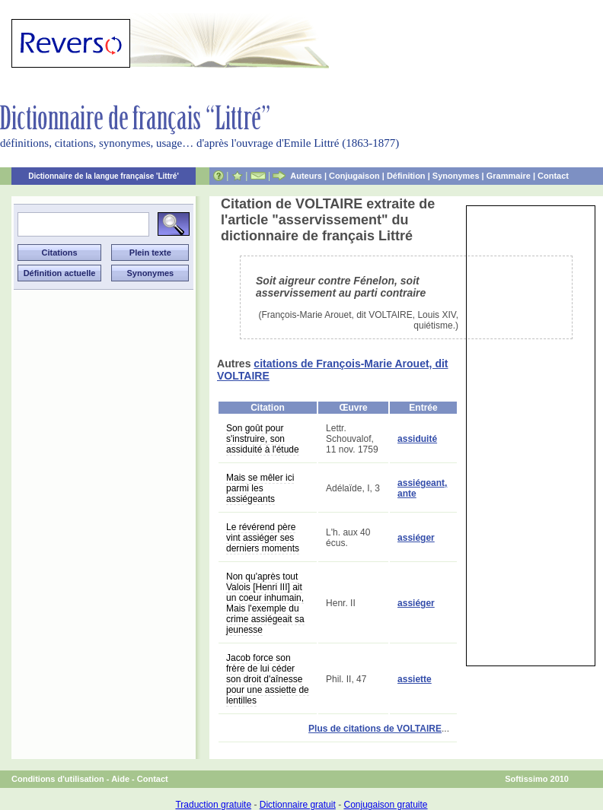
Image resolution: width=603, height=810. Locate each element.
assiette (414, 679)
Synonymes (456, 175)
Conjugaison (354, 175)
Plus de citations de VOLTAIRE (375, 728)
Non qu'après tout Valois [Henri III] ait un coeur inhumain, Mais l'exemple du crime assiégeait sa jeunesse (265, 603)
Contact (553, 175)
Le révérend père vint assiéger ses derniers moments (262, 538)
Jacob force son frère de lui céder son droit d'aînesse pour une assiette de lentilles (267, 679)
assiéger (416, 537)
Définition (406, 175)
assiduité (417, 439)
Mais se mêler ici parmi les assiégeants (260, 488)
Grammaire (509, 175)
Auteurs (306, 175)
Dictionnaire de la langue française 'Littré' (103, 176)
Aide (120, 778)
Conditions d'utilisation (57, 778)
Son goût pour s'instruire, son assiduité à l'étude (262, 439)
